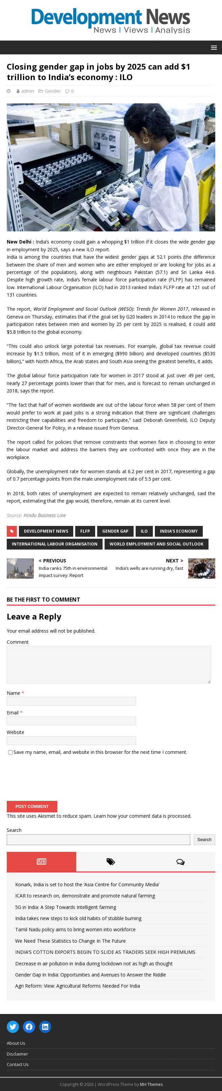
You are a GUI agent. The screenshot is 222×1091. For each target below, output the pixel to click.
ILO (144, 531)
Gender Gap (115, 531)
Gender (53, 91)
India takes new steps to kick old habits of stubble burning (78, 918)
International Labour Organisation (55, 544)
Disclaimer (17, 1054)
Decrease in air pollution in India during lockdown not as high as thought (94, 963)
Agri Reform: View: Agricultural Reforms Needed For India (77, 986)
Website (15, 732)
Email (13, 712)
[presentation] (58, 776)
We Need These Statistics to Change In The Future (70, 941)
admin (27, 91)
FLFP (85, 531)
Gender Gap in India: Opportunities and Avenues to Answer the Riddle (90, 974)
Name (14, 693)
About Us (16, 1043)
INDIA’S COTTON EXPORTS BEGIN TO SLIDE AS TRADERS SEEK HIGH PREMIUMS (105, 952)
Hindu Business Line (45, 515)
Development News (46, 531)
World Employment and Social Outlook (156, 544)
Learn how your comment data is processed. (142, 816)
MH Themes (151, 1084)
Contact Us (18, 1064)
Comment (18, 642)
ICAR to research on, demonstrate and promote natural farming (85, 895)
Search (14, 830)
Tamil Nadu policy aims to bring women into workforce (75, 929)
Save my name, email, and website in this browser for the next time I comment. (100, 752)
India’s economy (179, 531)
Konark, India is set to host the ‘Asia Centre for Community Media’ (87, 884)
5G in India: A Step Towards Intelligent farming (65, 907)
